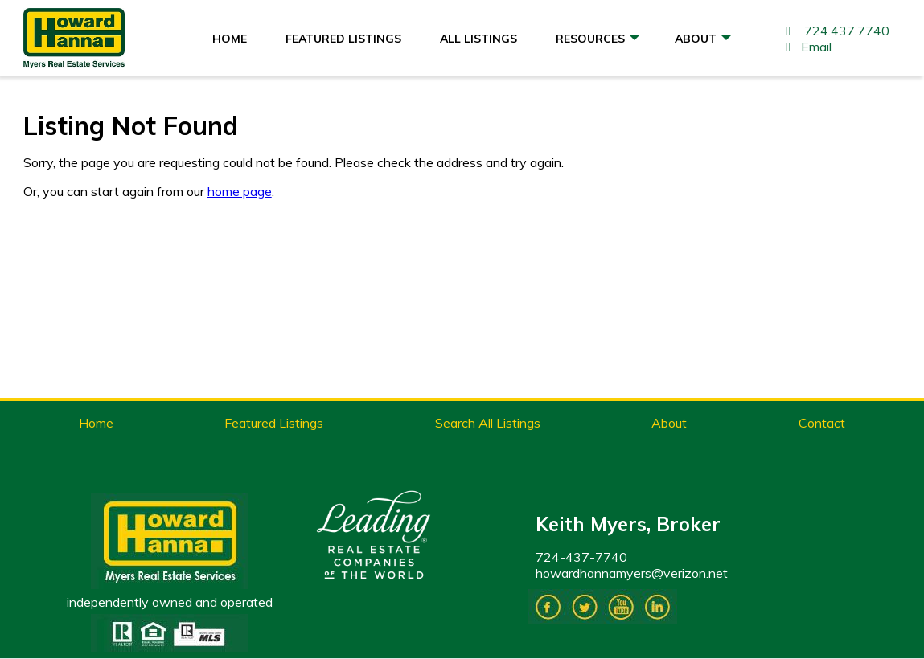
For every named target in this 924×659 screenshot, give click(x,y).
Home (229, 38)
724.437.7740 (834, 31)
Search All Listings (487, 423)
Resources (598, 42)
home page (239, 191)
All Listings (478, 38)
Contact (822, 423)
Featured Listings (343, 38)
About (703, 42)
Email (806, 47)
